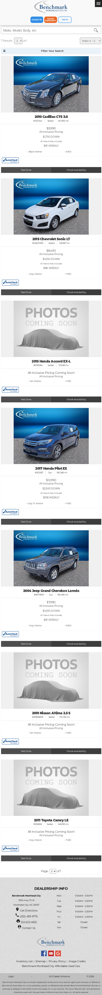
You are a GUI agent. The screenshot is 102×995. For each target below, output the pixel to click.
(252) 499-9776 (29, 916)
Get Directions (29, 910)
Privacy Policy (57, 961)
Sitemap (40, 961)
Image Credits (77, 961)
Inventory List (24, 961)
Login (11, 976)
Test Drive (26, 170)
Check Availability (76, 170)
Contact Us (37, 20)
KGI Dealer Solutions (59, 976)
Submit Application (50, 20)
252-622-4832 (29, 922)
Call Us (65, 20)
